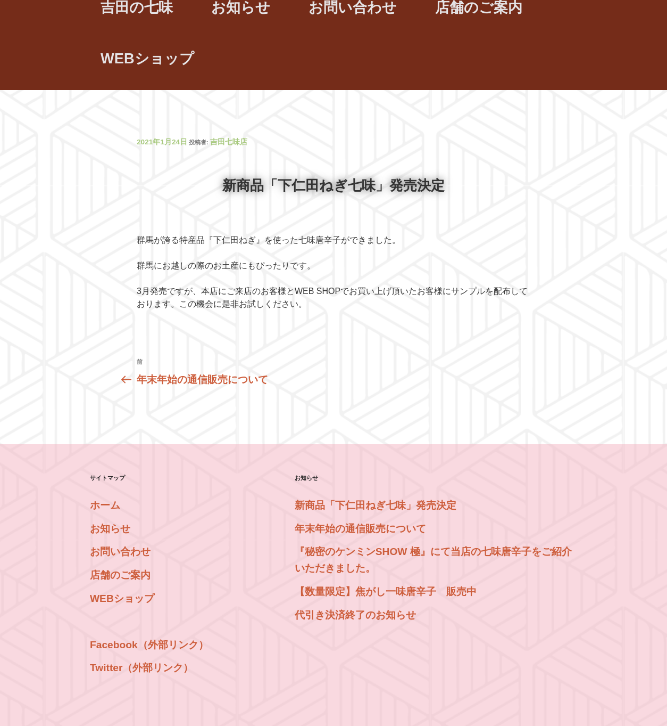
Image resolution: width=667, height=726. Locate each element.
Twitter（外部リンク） (141, 667)
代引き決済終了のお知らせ (355, 615)
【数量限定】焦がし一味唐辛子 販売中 (386, 591)
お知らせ (110, 528)
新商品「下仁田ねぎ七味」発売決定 (375, 505)
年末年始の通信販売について (360, 528)
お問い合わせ (120, 551)
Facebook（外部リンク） (149, 644)
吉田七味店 (228, 142)
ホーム (105, 505)
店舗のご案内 (120, 575)
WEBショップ (147, 58)
